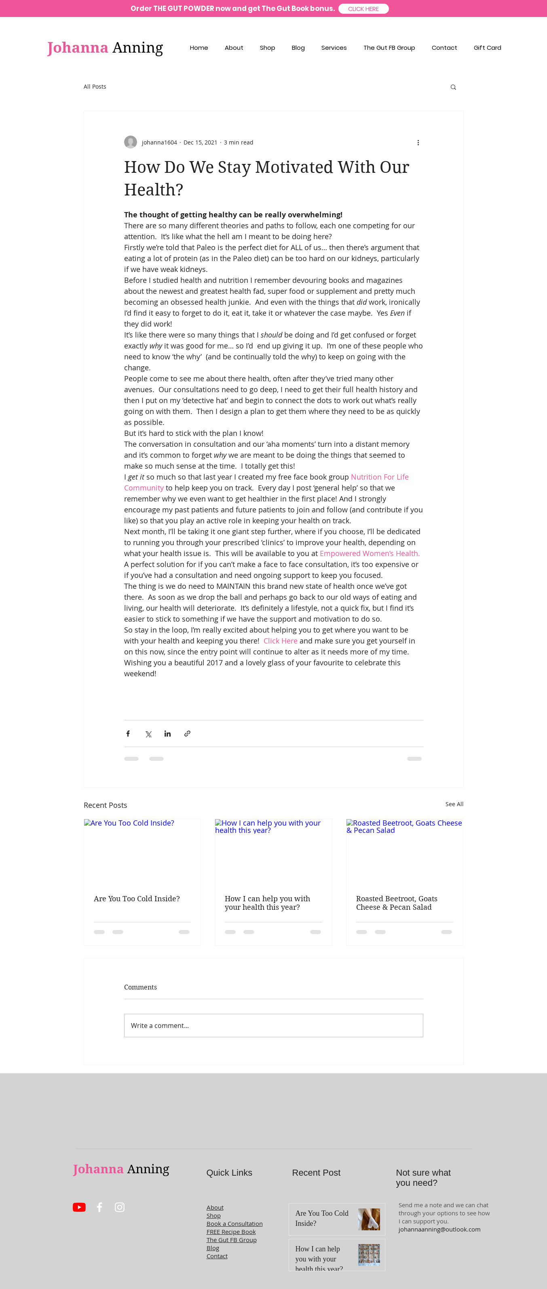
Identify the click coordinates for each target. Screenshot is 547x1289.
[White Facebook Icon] (99, 1207)
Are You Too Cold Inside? (137, 898)
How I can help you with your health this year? (267, 902)
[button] (453, 86)
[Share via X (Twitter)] (148, 733)
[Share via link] (187, 733)
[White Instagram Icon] (119, 1207)
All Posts (95, 86)
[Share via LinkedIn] (167, 733)
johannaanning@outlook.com (440, 1229)
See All (455, 804)
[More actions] (418, 142)
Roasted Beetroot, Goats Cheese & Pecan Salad (396, 902)
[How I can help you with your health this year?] (273, 852)
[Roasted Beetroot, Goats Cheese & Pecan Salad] (404, 852)
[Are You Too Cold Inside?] (142, 852)
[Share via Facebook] (128, 733)
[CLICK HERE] (363, 9)
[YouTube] (79, 1207)
